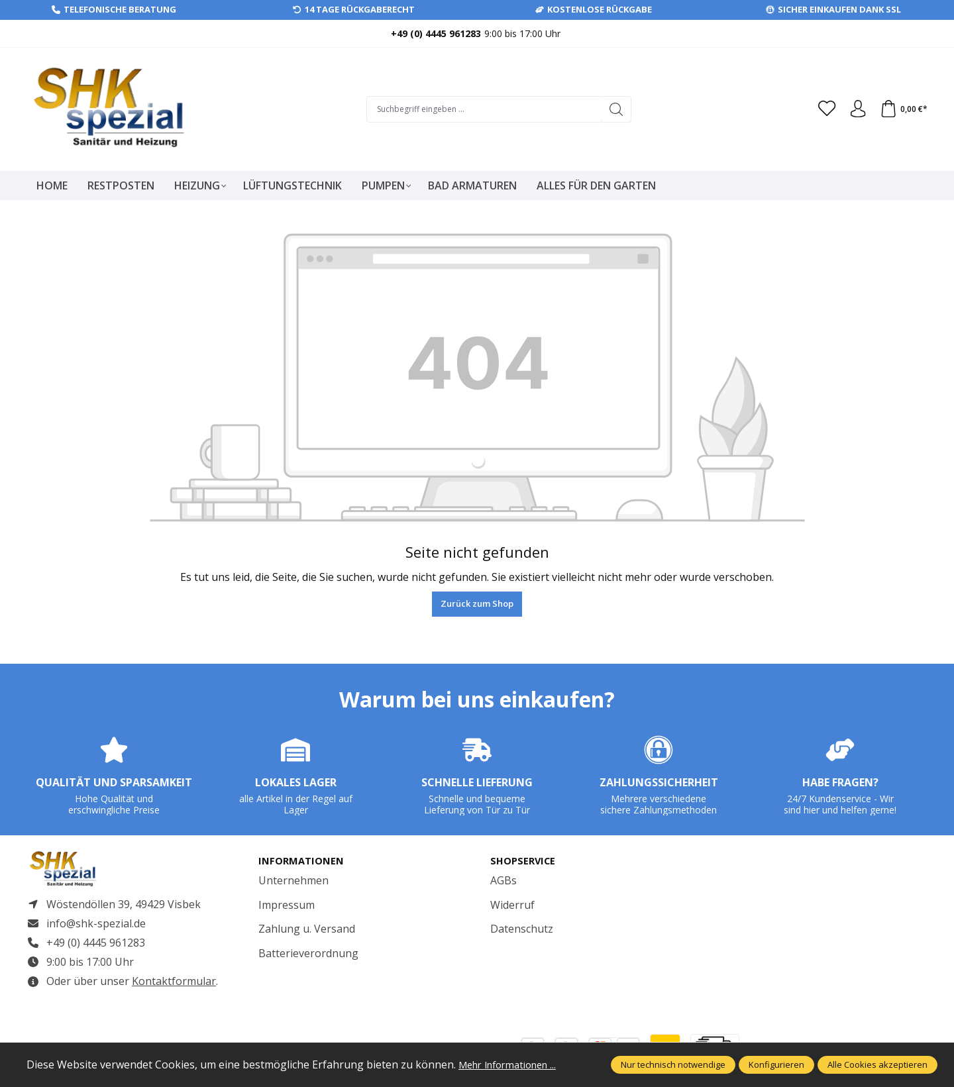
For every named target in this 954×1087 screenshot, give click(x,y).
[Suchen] (612, 109)
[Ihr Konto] (854, 109)
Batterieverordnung (308, 954)
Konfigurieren (776, 1064)
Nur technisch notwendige (673, 1064)
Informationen (304, 861)
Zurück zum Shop (477, 603)
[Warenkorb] (902, 109)
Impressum (286, 905)
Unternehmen (293, 881)
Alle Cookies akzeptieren (877, 1064)
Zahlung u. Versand (306, 930)
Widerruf (512, 905)
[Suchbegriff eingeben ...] (480, 109)
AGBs (503, 881)
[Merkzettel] (821, 109)
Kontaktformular (174, 987)
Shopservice (525, 861)
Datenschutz (521, 930)
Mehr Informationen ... (514, 1064)
